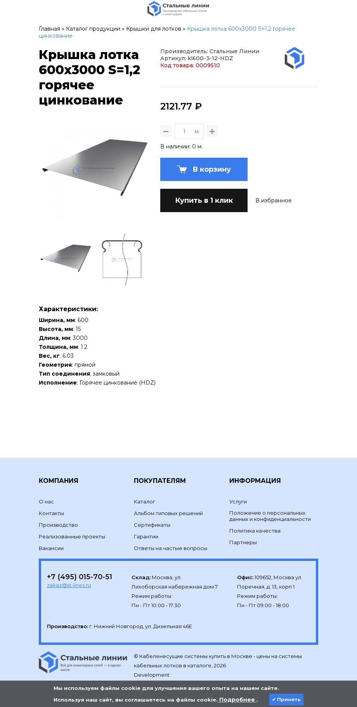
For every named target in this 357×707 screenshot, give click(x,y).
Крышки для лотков (153, 28)
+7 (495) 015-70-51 (79, 564)
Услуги (238, 489)
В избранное (273, 253)
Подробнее (237, 699)
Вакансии (51, 535)
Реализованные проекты (72, 524)
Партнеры (243, 529)
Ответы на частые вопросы (170, 535)
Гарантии (146, 524)
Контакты (51, 500)
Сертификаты (152, 512)
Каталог (144, 489)
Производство (58, 512)
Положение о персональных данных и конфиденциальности (270, 503)
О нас (46, 489)
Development (152, 662)
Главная (49, 28)
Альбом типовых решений (168, 500)
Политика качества (255, 518)
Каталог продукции (93, 28)
